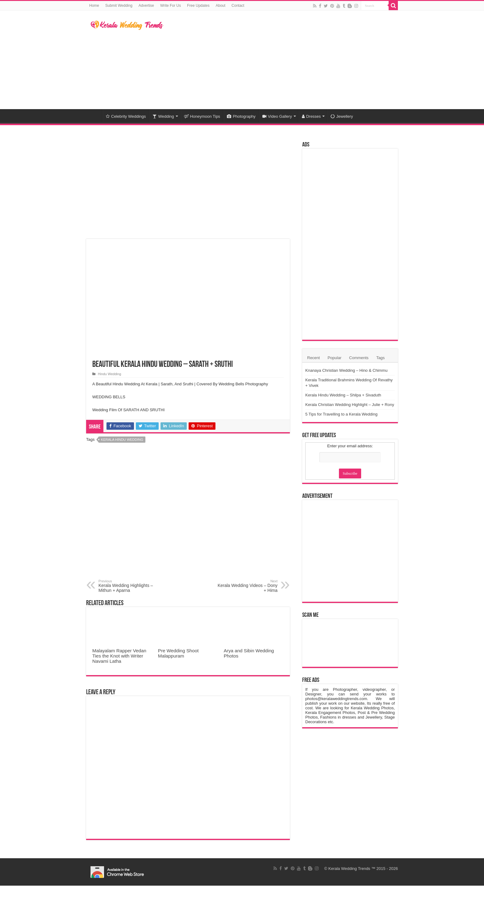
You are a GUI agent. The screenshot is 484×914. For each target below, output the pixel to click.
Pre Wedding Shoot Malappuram (178, 653)
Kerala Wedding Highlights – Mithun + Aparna (130, 586)
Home (94, 5)
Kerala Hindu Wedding (122, 439)
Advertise (146, 5)
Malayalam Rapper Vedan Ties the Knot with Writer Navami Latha (119, 656)
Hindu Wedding (109, 374)
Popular (334, 357)
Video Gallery (277, 116)
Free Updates (198, 5)
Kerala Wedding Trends (349, 868)
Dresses (311, 116)
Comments (359, 357)
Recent (313, 357)
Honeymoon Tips (202, 116)
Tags (380, 357)
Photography (241, 116)
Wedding (163, 116)
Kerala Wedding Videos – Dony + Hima (245, 586)
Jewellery (342, 116)
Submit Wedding (118, 5)
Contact (238, 5)
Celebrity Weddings (126, 116)
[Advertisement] (281, 60)
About (220, 5)
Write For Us (170, 5)
